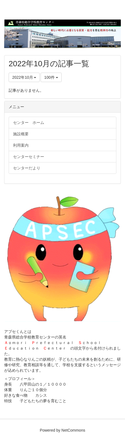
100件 (51, 77)
